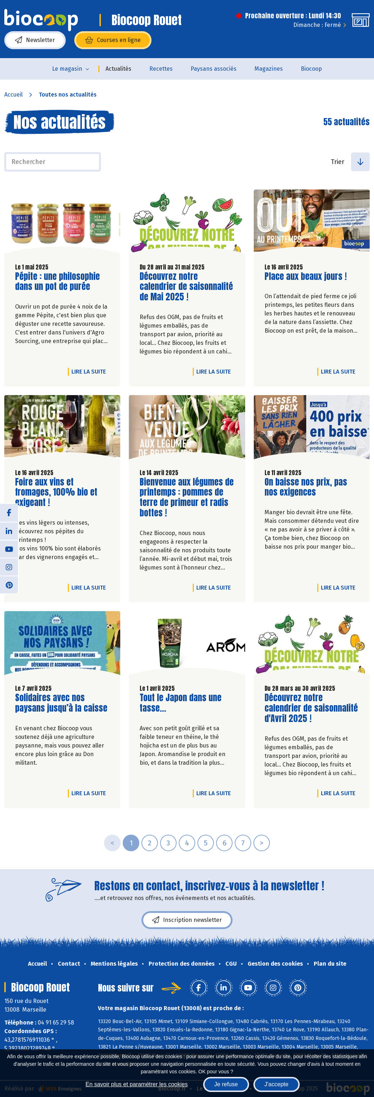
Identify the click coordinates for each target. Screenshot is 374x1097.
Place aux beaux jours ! (306, 276)
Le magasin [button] (67, 68)
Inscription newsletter (187, 920)
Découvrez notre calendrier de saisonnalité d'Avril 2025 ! (311, 708)
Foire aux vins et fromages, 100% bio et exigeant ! (56, 492)
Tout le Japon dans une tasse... (180, 703)
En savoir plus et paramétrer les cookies (136, 1084)
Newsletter (35, 40)
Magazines (268, 68)
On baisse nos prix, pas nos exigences (306, 487)
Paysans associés (214, 68)
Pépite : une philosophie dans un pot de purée (57, 281)
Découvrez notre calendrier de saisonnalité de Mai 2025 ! (186, 286)
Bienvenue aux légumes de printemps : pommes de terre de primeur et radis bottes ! (187, 497)
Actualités (118, 68)
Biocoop (311, 68)
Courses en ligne (113, 40)
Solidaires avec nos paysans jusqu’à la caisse (61, 703)
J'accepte (277, 1084)
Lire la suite (90, 371)
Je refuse (226, 1084)
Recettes (161, 68)
